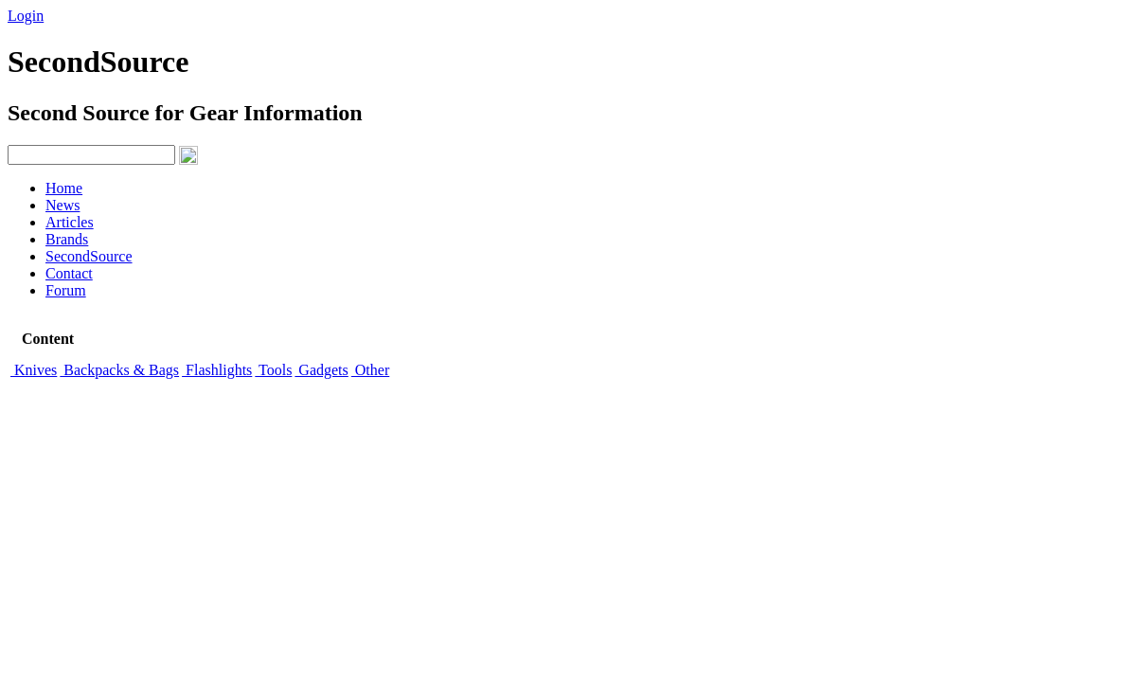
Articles (69, 222)
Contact (69, 273)
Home (63, 188)
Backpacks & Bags (119, 370)
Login (26, 16)
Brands (66, 239)
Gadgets (321, 370)
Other (370, 370)
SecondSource (89, 256)
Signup (76, 16)
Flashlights (217, 370)
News (62, 205)
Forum (65, 290)
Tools (273, 370)
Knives (33, 370)
